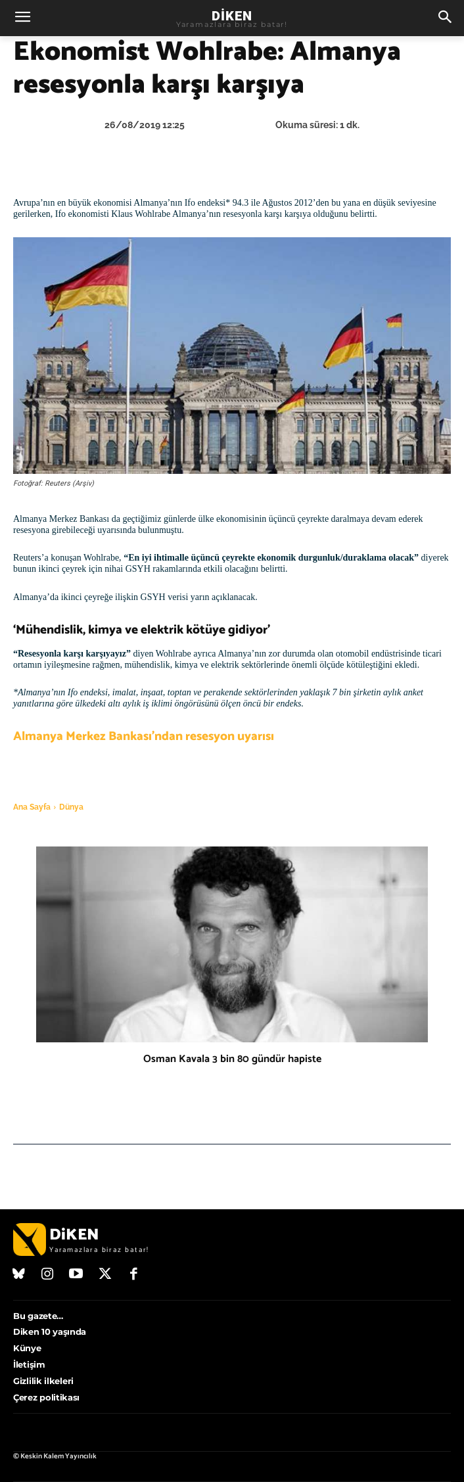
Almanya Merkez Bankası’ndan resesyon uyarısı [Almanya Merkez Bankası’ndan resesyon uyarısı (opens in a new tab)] (143, 736)
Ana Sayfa (32, 807)
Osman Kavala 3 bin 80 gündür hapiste (232, 1059)
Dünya (71, 807)
